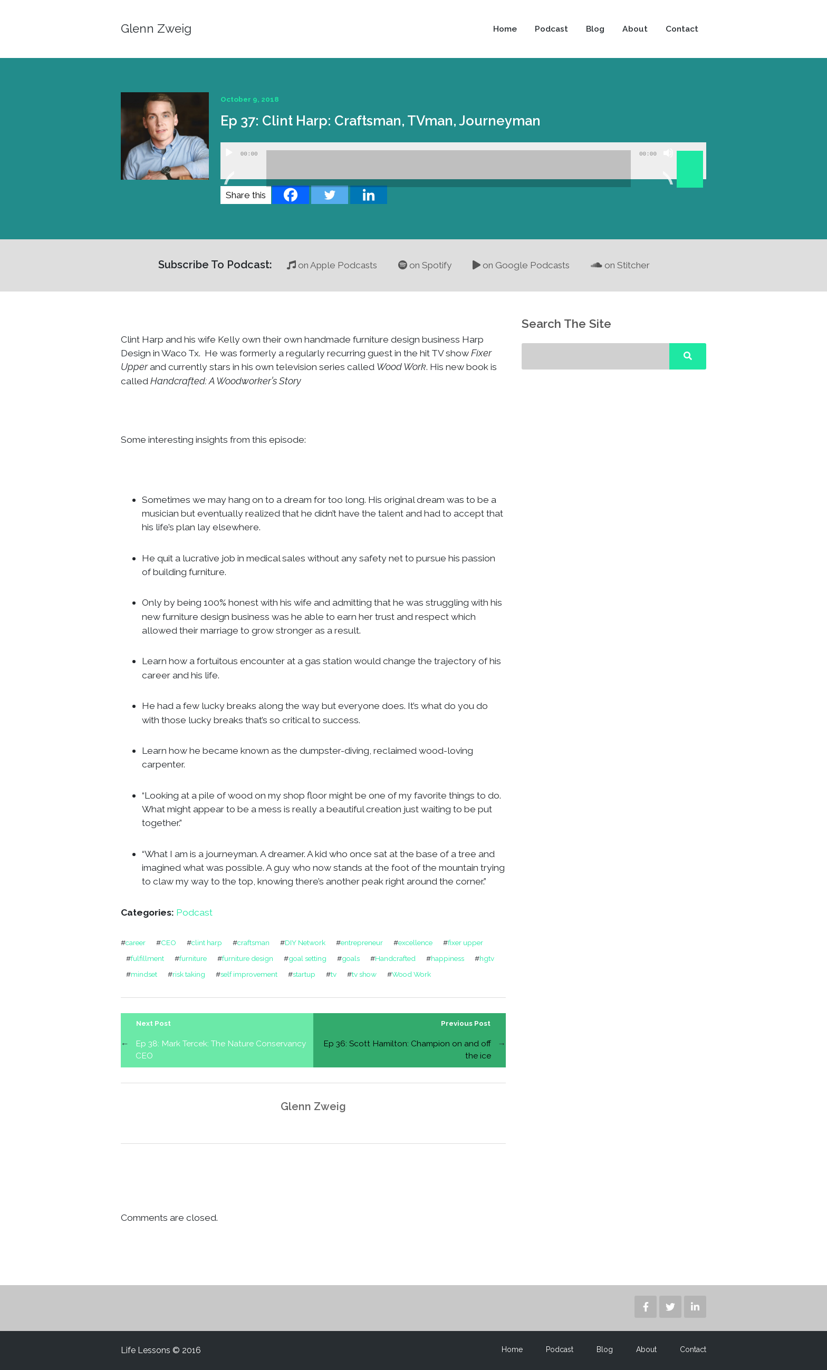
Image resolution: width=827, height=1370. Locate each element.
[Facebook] (290, 195)
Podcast (551, 29)
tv (333, 974)
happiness (447, 958)
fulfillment (147, 958)
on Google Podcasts (521, 265)
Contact (682, 29)
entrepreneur (362, 942)
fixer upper (465, 942)
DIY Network (305, 942)
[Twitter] (329, 195)
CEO (168, 942)
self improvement (248, 974)
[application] (463, 160)
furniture (193, 958)
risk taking (188, 974)
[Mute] (668, 166)
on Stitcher (620, 265)
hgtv (486, 958)
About (635, 29)
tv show (364, 974)
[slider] (448, 168)
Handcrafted (395, 958)
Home (505, 29)
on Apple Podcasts (332, 265)
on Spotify (424, 265)
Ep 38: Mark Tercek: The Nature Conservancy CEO (221, 1049)
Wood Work (411, 974)
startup (304, 974)
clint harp (206, 942)
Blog (595, 29)
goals (351, 958)
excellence (415, 942)
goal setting (307, 958)
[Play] (229, 166)
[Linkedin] (368, 195)
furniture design (247, 958)
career (136, 942)
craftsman (253, 942)
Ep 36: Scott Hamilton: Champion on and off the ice (407, 1049)
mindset (144, 974)
